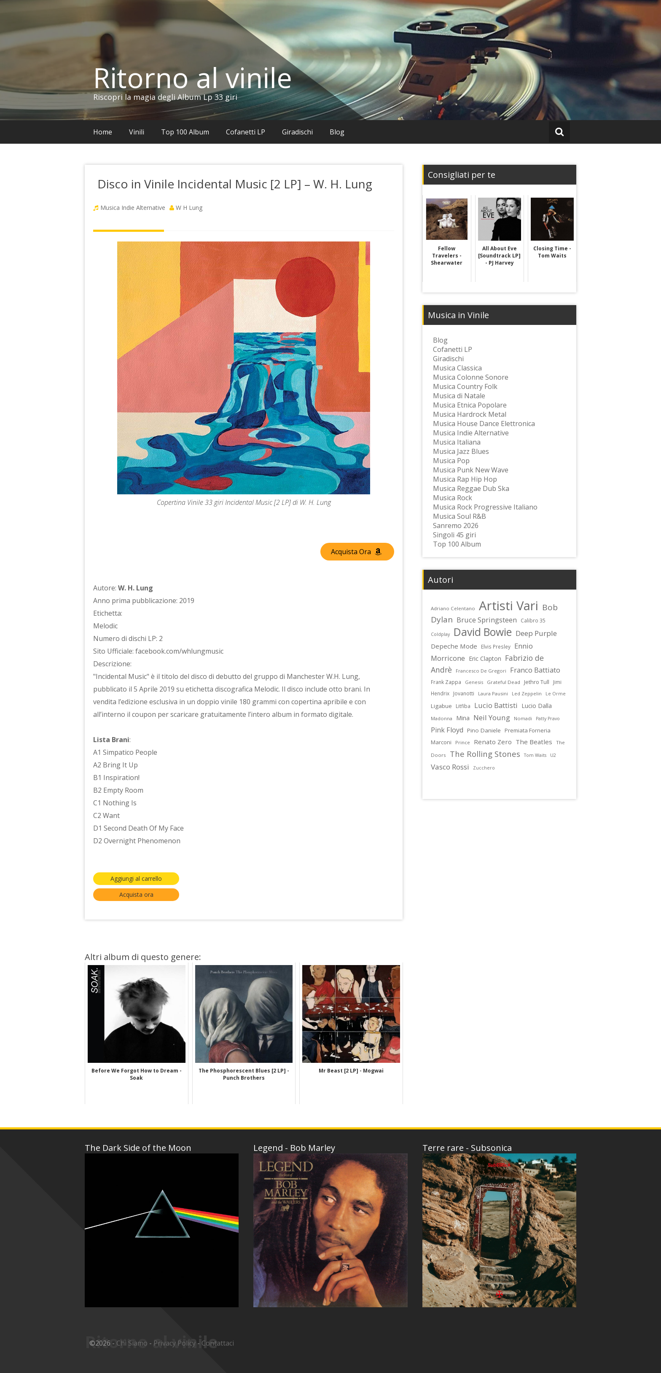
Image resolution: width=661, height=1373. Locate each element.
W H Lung (189, 208)
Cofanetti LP (245, 132)
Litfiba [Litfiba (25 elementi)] (463, 706)
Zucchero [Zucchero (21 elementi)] (484, 768)
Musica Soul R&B (459, 516)
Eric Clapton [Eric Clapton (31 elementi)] (485, 658)
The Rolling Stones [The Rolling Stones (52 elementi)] (485, 753)
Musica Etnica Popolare (470, 405)
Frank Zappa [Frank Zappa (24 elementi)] (446, 681)
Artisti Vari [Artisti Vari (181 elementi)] (508, 605)
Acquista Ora (356, 551)
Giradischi (297, 132)
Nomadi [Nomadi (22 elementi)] (523, 718)
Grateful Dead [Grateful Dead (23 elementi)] (503, 682)
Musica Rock (452, 497)
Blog (337, 132)
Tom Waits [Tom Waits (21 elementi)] (535, 755)
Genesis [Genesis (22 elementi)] (474, 682)
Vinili (136, 132)
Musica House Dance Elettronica (484, 423)
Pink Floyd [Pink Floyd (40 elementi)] (447, 730)
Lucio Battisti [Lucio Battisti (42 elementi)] (496, 705)
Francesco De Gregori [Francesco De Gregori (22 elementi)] (481, 671)
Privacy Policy (174, 1343)
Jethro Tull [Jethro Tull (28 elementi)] (536, 682)
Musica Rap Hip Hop (465, 479)
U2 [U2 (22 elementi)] (553, 755)
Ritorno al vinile (192, 77)
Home (102, 132)
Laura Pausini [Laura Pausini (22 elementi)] (493, 693)
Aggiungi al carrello (136, 878)
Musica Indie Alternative (132, 208)
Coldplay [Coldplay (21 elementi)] (440, 634)
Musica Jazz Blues (461, 451)
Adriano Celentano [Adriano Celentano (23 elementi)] (453, 608)
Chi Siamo (132, 1343)
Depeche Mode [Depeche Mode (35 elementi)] (454, 646)
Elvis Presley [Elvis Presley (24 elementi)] (496, 646)
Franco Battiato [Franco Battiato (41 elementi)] (535, 670)
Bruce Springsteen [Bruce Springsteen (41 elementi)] (487, 620)
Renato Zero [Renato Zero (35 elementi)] (493, 741)
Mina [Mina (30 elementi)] (463, 718)
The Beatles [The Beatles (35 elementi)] (534, 741)
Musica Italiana (457, 442)
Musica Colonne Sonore (470, 377)
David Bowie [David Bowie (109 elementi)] (483, 632)
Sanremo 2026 (455, 525)
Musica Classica (457, 368)
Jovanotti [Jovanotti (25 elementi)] (463, 693)
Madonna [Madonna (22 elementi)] (441, 718)
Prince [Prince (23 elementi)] (462, 742)
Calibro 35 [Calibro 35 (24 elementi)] (533, 620)
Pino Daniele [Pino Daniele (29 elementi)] (484, 730)
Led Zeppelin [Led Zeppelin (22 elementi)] (527, 693)
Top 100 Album (185, 132)
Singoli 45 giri (454, 534)
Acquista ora (136, 894)
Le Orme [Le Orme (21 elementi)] (555, 694)
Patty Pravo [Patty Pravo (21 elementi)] (548, 718)
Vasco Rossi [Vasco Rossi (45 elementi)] (450, 767)
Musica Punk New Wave (470, 470)
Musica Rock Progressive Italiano (485, 507)
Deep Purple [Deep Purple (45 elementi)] (536, 633)
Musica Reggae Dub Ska (471, 488)
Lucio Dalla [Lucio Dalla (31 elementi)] (536, 706)
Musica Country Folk (465, 386)
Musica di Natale (459, 395)
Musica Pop (451, 460)
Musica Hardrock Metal (469, 414)
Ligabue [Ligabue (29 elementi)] (441, 706)
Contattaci (218, 1343)
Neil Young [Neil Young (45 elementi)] (491, 717)
